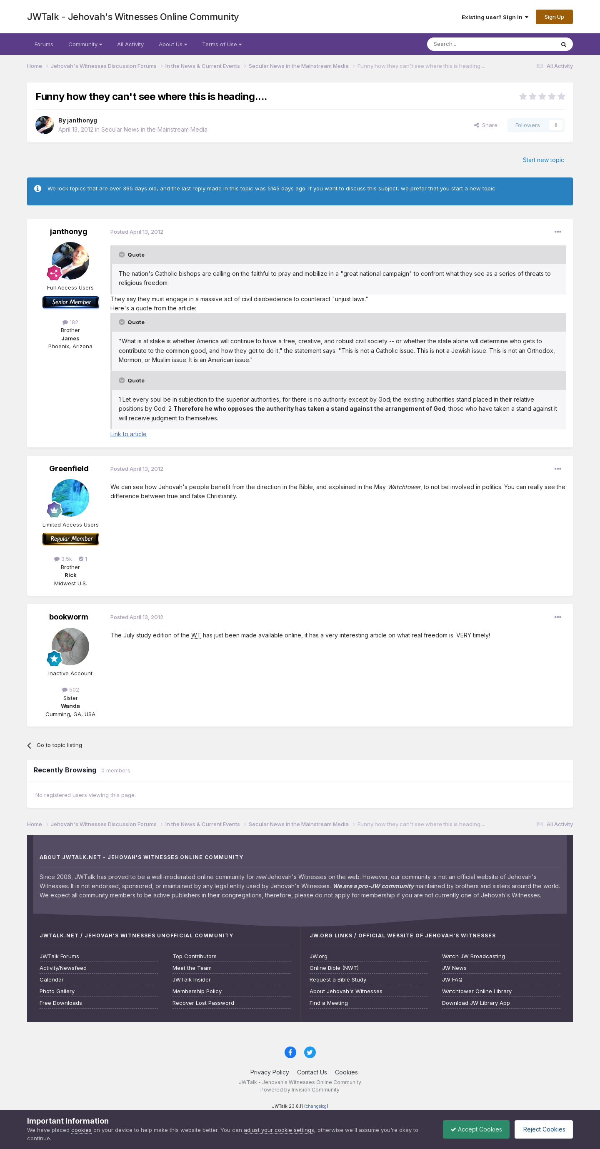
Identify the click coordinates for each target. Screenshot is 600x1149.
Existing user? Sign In (495, 17)
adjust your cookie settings (279, 1130)
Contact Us (312, 1072)
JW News (454, 968)
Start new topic (543, 159)
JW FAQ (452, 980)
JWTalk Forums (59, 956)
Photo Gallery (57, 991)
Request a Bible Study (338, 980)
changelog (316, 1106)
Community (85, 44)
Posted (136, 231)
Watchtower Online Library (477, 991)
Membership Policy (197, 991)
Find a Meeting (329, 1003)
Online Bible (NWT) (334, 968)
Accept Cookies (472, 1129)
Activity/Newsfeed (63, 968)
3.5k (63, 558)
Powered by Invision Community (300, 1090)
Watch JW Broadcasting (473, 956)
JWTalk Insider (191, 980)
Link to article (128, 433)
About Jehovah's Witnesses (346, 991)
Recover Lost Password (203, 1003)
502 (70, 689)
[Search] (469, 44)
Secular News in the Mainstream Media (154, 129)
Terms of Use (222, 44)
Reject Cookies (542, 1129)
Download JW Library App (476, 1003)
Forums (44, 44)
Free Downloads (61, 1003)
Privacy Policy (269, 1072)
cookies (81, 1130)
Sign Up (554, 16)
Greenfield (69, 468)
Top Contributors (194, 956)
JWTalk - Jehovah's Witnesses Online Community (133, 16)
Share (486, 125)
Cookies (346, 1072)
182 (70, 322)
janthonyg (82, 120)
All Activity (130, 44)
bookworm (68, 616)
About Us (173, 44)
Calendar (52, 980)
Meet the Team (192, 968)
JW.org (319, 956)
